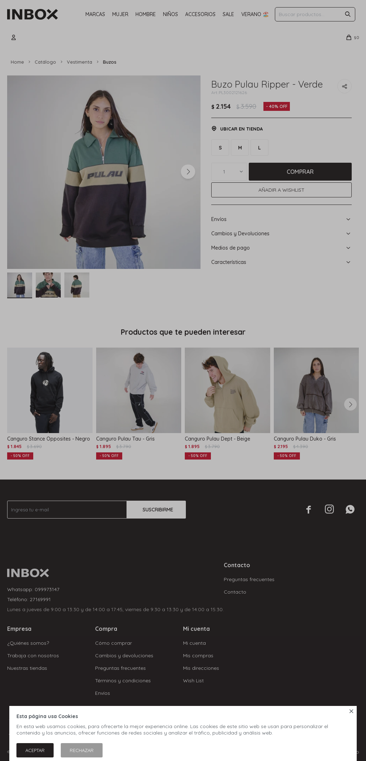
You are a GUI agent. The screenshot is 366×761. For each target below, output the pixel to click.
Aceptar (35, 750)
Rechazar (82, 750)
